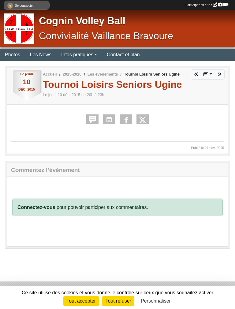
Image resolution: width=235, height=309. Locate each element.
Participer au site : (206, 5)
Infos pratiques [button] (77, 54)
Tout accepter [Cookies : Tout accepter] (81, 300)
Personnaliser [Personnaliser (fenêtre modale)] (156, 300)
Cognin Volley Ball (82, 20)
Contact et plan (123, 54)
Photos (12, 54)
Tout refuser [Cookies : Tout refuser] (118, 300)
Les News (40, 54)
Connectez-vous (36, 207)
